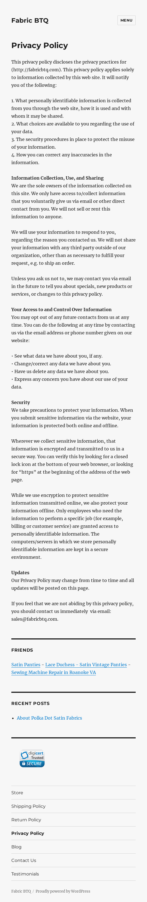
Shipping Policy (28, 806)
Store (17, 792)
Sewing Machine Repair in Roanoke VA (53, 672)
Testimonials (25, 874)
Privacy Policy (27, 833)
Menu (126, 20)
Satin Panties (25, 664)
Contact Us (23, 860)
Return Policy (26, 819)
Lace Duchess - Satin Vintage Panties (86, 664)
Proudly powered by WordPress (63, 891)
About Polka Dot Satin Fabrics (49, 718)
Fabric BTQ (29, 20)
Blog (16, 846)
